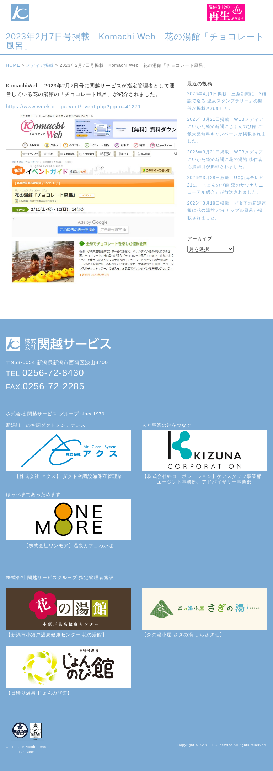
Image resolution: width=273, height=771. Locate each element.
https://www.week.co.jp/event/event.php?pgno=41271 (73, 106)
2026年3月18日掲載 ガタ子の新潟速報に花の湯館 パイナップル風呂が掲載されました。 (227, 210)
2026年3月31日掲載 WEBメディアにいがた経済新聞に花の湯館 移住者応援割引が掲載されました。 (225, 159)
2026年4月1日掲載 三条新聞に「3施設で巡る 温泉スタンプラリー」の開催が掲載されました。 (227, 101)
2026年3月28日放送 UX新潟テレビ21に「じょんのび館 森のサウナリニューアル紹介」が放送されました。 (225, 185)
